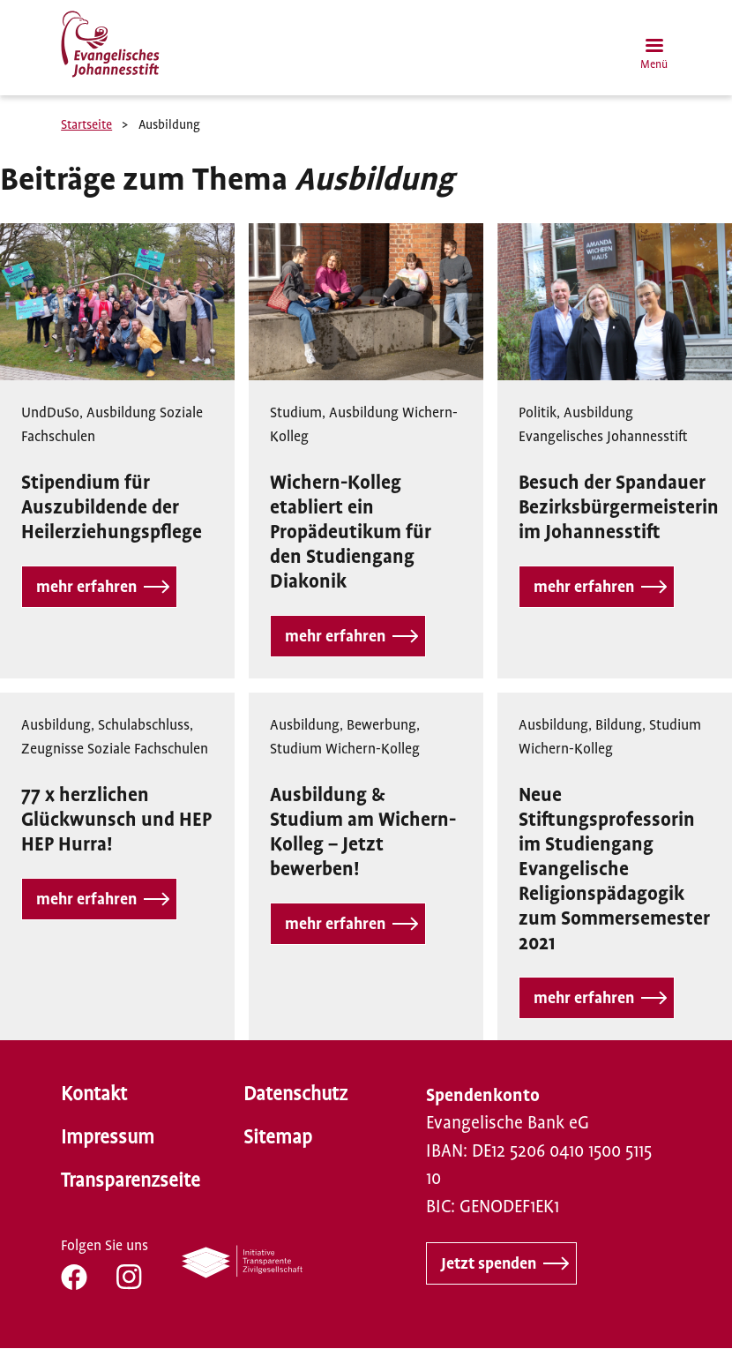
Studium (296, 413)
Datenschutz (295, 1094)
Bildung (618, 725)
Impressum (107, 1137)
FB (74, 1276)
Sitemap (277, 1137)
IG (129, 1276)
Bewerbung (381, 725)
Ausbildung (121, 413)
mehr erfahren (86, 587)
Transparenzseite (130, 1180)
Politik (537, 413)
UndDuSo (50, 413)
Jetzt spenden (488, 1263)
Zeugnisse (52, 749)
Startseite (86, 124)
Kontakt (94, 1094)
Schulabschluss (144, 725)
